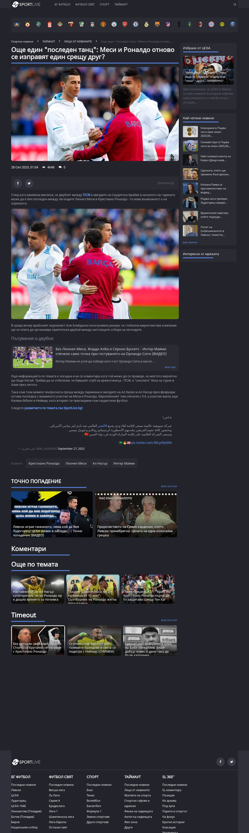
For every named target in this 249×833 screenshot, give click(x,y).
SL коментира (171, 790)
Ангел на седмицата (138, 817)
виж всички (190, 242)
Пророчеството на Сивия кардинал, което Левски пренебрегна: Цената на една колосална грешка (135, 530)
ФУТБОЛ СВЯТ (61, 776)
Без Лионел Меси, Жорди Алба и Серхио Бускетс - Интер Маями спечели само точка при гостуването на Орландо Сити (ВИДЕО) (111, 351)
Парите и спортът (174, 811)
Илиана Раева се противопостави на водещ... (213, 188)
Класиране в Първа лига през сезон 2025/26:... (213, 131)
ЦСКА (15, 795)
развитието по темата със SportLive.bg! (53, 408)
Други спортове (98, 822)
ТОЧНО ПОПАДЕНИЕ (36, 481)
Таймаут (121, 4)
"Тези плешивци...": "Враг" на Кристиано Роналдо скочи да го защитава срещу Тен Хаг (146, 595)
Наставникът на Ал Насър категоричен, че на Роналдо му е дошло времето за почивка (37, 595)
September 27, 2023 (71, 449)
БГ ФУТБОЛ (62, 4)
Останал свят (58, 827)
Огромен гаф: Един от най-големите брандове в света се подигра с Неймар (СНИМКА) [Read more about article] (92, 647)
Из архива (169, 801)
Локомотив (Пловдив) (26, 811)
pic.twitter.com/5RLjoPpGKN (151, 443)
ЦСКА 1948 (18, 806)
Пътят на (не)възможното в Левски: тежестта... (213, 231)
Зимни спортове (98, 817)
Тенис (91, 795)
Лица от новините (137, 790)
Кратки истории (173, 822)
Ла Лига (54, 795)
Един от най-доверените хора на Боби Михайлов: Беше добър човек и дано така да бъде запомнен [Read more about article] (148, 649)
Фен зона (130, 822)
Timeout (23, 615)
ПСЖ (86, 195)
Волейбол (93, 801)
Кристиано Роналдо (44, 463)
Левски (16, 790)
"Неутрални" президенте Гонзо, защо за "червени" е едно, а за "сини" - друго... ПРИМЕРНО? (205, 76)
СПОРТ (93, 776)
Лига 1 (53, 811)
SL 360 (168, 776)
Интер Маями (124, 463)
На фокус (168, 817)
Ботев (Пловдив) (22, 817)
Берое (15, 822)
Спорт (104, 4)
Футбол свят (85, 4)
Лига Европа (57, 822)
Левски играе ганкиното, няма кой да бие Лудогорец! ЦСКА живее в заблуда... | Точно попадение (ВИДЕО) (47, 530)
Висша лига (57, 790)
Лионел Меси (76, 463)
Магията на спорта (137, 795)
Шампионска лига (61, 817)
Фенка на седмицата (138, 811)
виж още (170, 367)
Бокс (90, 790)
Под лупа (168, 806)
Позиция (168, 795)
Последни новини (23, 785)
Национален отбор (24, 827)
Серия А (54, 801)
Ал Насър (100, 463)
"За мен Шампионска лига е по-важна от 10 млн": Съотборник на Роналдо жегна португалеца (92, 597)
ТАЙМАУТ (132, 776)
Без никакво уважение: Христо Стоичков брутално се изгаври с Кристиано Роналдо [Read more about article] (37, 647)
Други (128, 827)
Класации (169, 827)
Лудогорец (18, 801)
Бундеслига (57, 806)
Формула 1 (94, 811)
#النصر (102, 426)
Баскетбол (94, 806)
